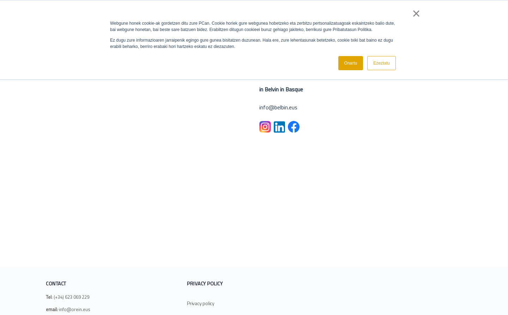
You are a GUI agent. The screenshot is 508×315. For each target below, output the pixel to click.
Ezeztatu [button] (381, 63)
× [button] (416, 13)
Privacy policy (200, 303)
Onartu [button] (350, 63)
